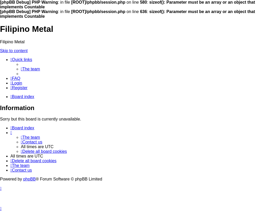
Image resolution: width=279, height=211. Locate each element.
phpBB (29, 179)
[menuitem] (30, 69)
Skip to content (14, 51)
